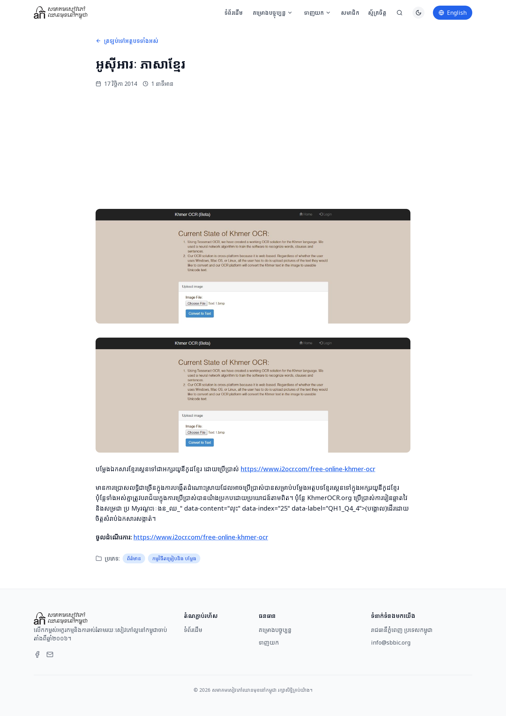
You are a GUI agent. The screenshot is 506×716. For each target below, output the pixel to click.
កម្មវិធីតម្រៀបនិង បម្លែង (174, 558)
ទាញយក (317, 13)
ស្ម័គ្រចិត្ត (377, 13)
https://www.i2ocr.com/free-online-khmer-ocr (308, 469)
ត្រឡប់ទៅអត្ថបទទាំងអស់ (127, 41)
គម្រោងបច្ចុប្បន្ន (273, 13)
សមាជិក (350, 13)
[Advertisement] (253, 148)
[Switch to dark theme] (418, 13)
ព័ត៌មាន (134, 558)
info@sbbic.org (390, 642)
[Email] (49, 654)
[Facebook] (37, 654)
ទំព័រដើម (234, 13)
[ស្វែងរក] (399, 13)
